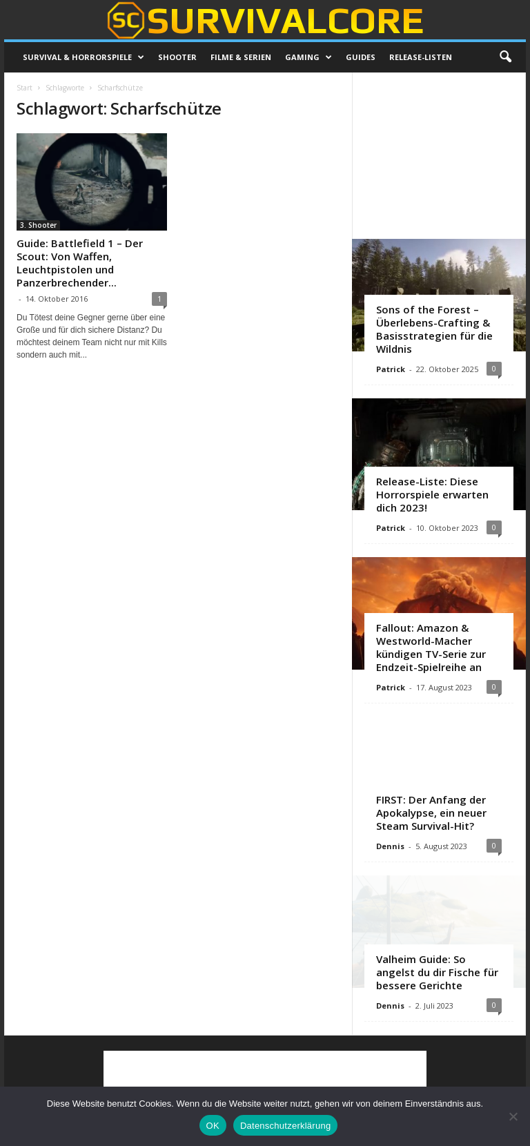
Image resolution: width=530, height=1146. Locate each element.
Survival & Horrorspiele (83, 57)
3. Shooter (38, 225)
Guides (360, 57)
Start (24, 88)
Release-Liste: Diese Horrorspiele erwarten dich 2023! (432, 494)
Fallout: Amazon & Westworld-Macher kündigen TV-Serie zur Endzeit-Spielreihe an (431, 647)
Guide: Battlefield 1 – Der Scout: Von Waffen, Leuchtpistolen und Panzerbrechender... (80, 262)
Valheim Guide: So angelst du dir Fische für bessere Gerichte (437, 972)
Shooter (177, 57)
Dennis (390, 846)
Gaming (308, 57)
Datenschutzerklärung (285, 1125)
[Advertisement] (440, 155)
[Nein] (513, 1116)
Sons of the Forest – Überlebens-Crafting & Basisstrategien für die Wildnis (434, 329)
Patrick (390, 369)
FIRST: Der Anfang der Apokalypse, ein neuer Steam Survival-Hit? (431, 813)
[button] (505, 57)
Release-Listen (420, 57)
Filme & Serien (240, 57)
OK (212, 1125)
